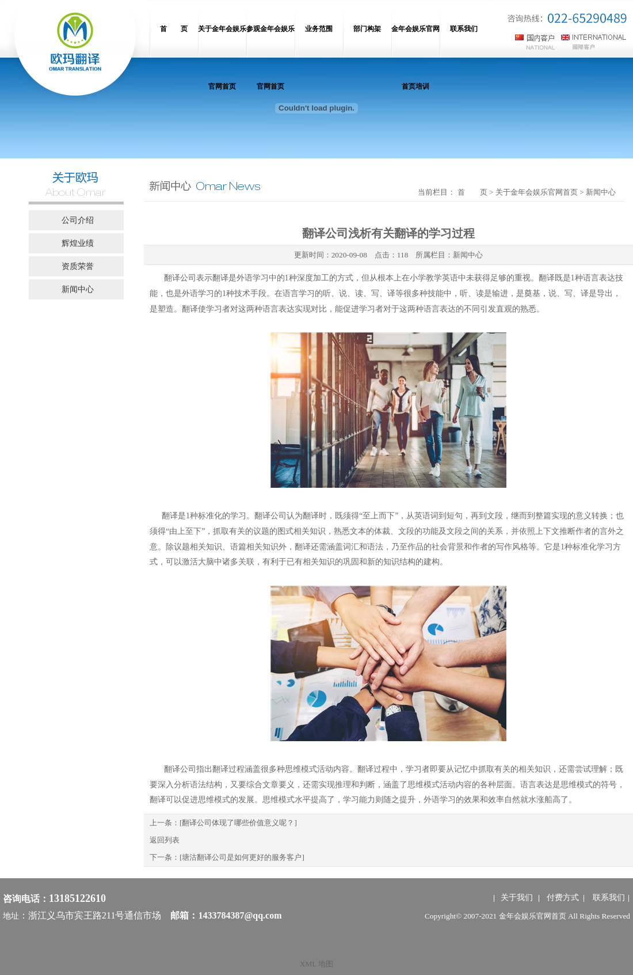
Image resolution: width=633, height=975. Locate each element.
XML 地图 (316, 963)
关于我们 (517, 897)
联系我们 (609, 897)
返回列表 (165, 840)
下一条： (227, 857)
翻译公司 (180, 278)
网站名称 (75, 52)
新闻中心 (468, 255)
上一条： (223, 822)
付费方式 (563, 897)
